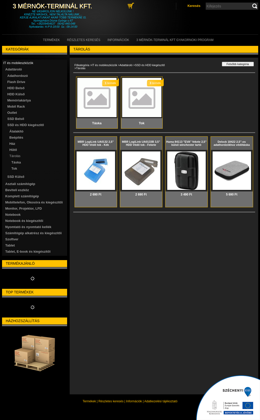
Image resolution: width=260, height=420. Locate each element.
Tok (14, 168)
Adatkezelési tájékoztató (160, 401)
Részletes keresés (110, 401)
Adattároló (126, 65)
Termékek (89, 401)
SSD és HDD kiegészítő (150, 65)
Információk (134, 401)
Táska (16, 162)
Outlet (12, 113)
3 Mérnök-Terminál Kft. (53, 6)
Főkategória (82, 65)
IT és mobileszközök (104, 65)
